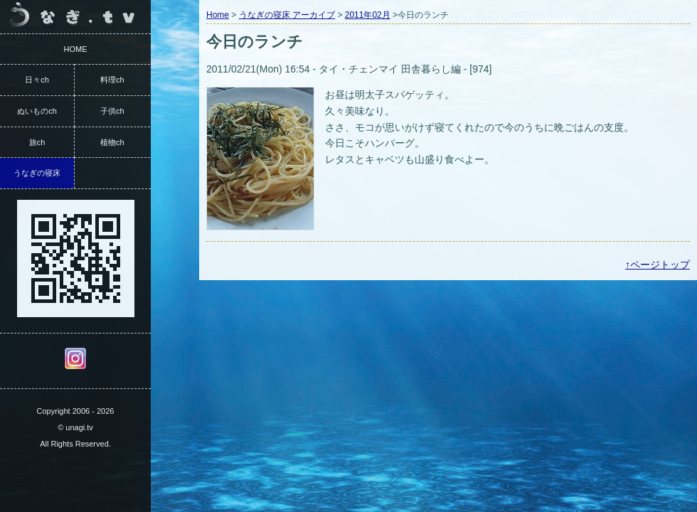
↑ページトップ (657, 264)
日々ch (37, 79)
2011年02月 (367, 15)
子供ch (112, 111)
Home (217, 15)
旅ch (37, 142)
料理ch (112, 79)
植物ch (112, 142)
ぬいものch (37, 111)
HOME (75, 49)
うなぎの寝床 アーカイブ (287, 15)
